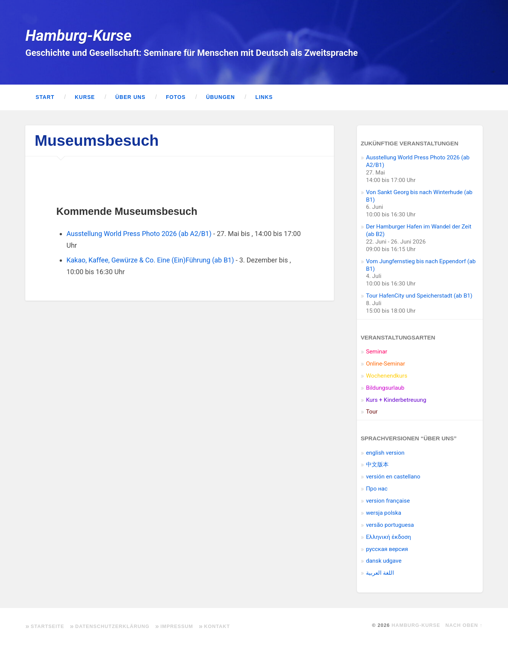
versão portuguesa (390, 525)
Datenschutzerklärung (112, 626)
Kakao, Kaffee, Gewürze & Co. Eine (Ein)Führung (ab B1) (150, 260)
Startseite (47, 626)
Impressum (177, 626)
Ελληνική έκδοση (388, 537)
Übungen (220, 97)
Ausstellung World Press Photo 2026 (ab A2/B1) (139, 234)
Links (264, 97)
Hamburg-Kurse (78, 35)
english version (385, 452)
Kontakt (217, 626)
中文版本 (377, 464)
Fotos (175, 97)
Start (45, 97)
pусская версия (387, 549)
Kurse (85, 97)
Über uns (130, 97)
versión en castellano (393, 476)
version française (388, 500)
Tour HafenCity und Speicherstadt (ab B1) (419, 295)
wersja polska (383, 512)
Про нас (377, 488)
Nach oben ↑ (463, 625)
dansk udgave (383, 560)
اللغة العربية (380, 572)
